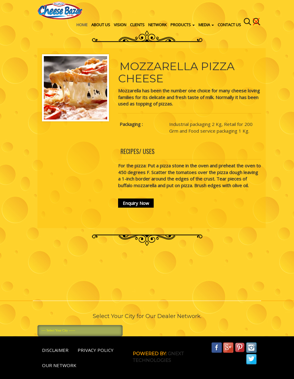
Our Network (59, 365)
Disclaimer (55, 350)
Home (82, 24)
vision (120, 24)
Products (182, 24)
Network (157, 24)
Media (206, 24)
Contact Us (229, 24)
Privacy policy (96, 350)
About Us (100, 24)
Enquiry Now (136, 203)
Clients (137, 24)
